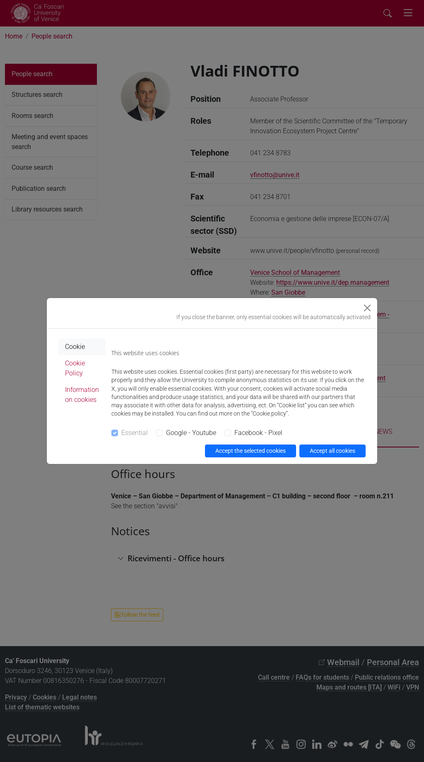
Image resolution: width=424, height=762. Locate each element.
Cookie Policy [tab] (75, 368)
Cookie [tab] (75, 347)
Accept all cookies (332, 450)
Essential (134, 433)
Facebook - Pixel (258, 433)
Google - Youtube (191, 433)
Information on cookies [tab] (82, 395)
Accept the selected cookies (250, 450)
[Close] (367, 308)
